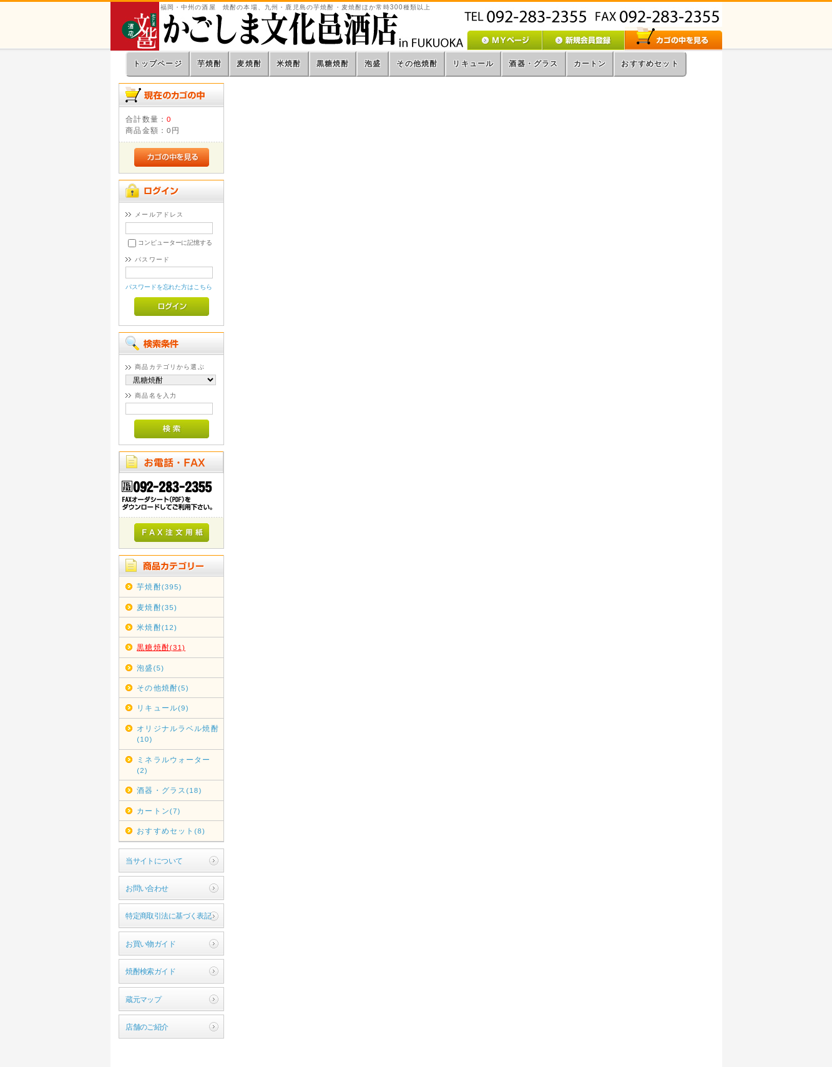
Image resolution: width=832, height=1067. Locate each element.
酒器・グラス (533, 63)
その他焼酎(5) (162, 688)
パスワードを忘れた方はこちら (168, 286)
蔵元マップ (143, 999)
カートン (590, 63)
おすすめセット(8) (171, 831)
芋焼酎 (209, 63)
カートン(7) (158, 811)
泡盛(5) (150, 668)
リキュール (473, 63)
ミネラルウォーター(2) (173, 764)
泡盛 (373, 63)
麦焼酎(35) (157, 607)
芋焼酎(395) (159, 587)
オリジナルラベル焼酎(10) (178, 733)
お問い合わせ (147, 888)
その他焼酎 (417, 63)
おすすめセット (649, 63)
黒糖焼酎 (333, 63)
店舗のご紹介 (147, 1027)
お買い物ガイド (150, 944)
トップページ (157, 63)
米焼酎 (289, 63)
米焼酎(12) (157, 627)
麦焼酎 (249, 63)
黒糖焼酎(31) (161, 647)
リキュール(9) (162, 708)
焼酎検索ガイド (150, 971)
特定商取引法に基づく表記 (168, 916)
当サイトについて (153, 861)
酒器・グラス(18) (169, 790)
